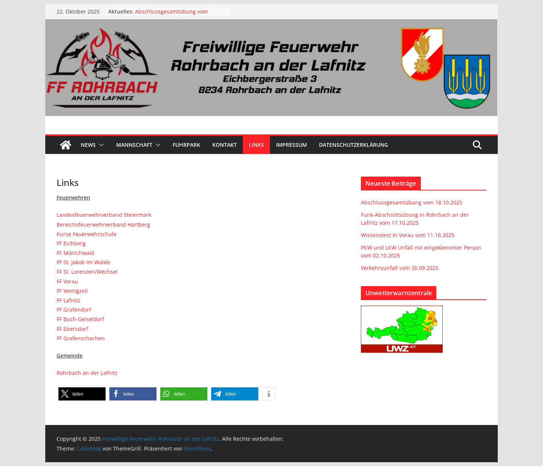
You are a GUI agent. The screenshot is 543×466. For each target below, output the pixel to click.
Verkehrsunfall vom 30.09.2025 (400, 267)
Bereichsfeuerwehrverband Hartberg (103, 224)
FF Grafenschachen (81, 338)
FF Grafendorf (74, 309)
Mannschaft (134, 144)
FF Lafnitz (68, 300)
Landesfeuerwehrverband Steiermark (104, 214)
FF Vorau (67, 281)
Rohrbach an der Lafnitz (87, 372)
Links (256, 144)
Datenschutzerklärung (353, 144)
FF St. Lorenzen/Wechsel (87, 271)
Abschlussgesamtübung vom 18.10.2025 (411, 202)
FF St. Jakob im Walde (83, 262)
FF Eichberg (71, 243)
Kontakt (224, 144)
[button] (100, 145)
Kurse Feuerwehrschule (87, 234)
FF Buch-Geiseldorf (80, 319)
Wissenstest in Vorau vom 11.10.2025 (407, 235)
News (88, 144)
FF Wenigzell (72, 290)
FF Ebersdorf (72, 328)
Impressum (291, 144)
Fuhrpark (186, 144)
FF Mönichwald (75, 252)
